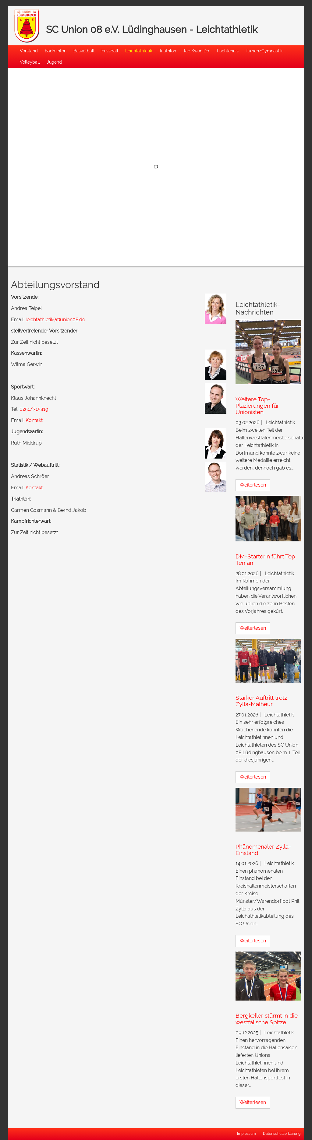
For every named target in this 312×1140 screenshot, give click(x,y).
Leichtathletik (138, 50)
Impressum (246, 1133)
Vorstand (29, 50)
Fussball (109, 50)
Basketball (83, 50)
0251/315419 (34, 409)
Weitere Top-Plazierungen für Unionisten (257, 405)
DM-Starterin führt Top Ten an (265, 559)
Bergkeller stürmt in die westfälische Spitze (267, 1018)
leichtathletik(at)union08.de (55, 319)
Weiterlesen (252, 485)
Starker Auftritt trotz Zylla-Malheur (261, 700)
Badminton (55, 50)
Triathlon (167, 50)
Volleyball (30, 62)
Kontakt (34, 420)
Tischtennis (227, 50)
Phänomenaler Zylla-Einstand (263, 849)
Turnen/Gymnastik (264, 50)
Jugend (54, 62)
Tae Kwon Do (196, 50)
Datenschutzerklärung (281, 1133)
